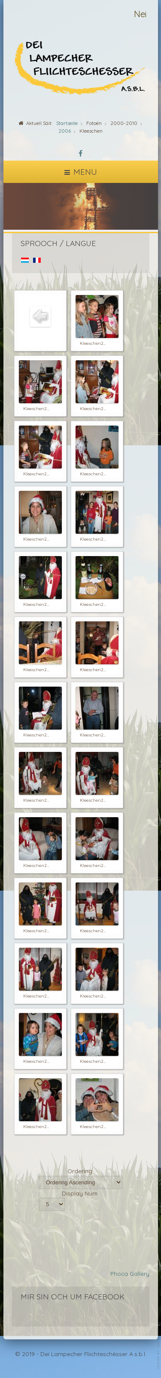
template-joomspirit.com (159, 1348)
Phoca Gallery (129, 1273)
